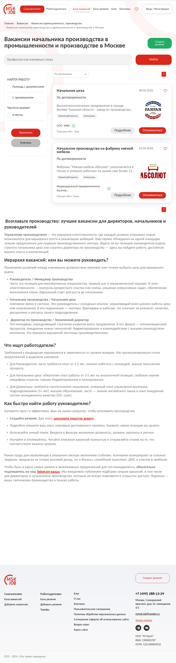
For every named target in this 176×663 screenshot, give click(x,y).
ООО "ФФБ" (63, 126)
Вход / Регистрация (157, 9)
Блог (76, 593)
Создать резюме (159, 43)
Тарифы (45, 609)
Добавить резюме (51, 604)
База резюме (48, 599)
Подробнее (122, 130)
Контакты (79, 604)
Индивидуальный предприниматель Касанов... (78, 188)
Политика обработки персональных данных (100, 614)
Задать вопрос (143, 620)
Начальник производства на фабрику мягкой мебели (95, 150)
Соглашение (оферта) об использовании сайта (101, 619)
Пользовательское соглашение (92, 609)
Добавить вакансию (16, 604)
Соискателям (32, 9)
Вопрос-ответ (81, 624)
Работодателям (56, 9)
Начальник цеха (70, 90)
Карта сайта (81, 630)
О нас (77, 599)
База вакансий (13, 599)
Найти (153, 59)
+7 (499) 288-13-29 (149, 593)
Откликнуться (152, 130)
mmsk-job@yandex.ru (147, 614)
